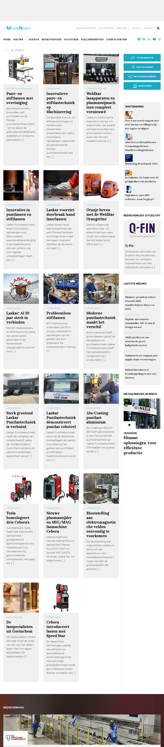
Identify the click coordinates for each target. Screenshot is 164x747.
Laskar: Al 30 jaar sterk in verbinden (17, 318)
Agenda (33, 39)
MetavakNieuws (96, 88)
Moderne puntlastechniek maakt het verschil (101, 320)
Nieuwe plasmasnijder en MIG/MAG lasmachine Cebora (59, 522)
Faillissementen (92, 39)
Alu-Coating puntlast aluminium (97, 418)
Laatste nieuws (135, 283)
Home (7, 39)
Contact (149, 28)
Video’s (136, 28)
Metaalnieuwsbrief (142, 76)
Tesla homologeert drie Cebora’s (18, 518)
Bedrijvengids (51, 39)
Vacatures (71, 39)
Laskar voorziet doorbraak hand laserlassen (60, 214)
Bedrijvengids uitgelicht (142, 215)
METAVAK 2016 (14, 617)
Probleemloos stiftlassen (58, 315)
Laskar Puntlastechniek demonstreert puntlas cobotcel (61, 420)
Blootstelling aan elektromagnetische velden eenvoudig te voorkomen (101, 524)
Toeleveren (132, 351)
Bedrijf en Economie (138, 292)
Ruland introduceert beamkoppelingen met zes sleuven (140, 373)
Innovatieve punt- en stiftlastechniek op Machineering (60, 102)
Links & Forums (116, 39)
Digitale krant (142, 67)
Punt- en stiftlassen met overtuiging (19, 98)
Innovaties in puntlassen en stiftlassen (18, 214)
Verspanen (132, 314)
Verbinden (53, 88)
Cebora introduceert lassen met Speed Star (57, 629)
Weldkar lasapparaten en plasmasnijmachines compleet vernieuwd (100, 102)
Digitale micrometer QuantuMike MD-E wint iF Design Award (140, 323)
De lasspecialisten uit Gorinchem (19, 627)
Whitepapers (134, 106)
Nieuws (18, 39)
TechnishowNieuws (18, 88)
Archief (121, 28)
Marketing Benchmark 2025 (141, 163)
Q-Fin (129, 245)
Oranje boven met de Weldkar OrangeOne (100, 214)
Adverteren (106, 28)
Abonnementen (86, 28)
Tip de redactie (142, 57)
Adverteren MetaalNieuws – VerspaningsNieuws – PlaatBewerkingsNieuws (141, 146)
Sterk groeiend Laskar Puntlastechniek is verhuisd (21, 420)
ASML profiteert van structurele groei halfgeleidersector (137, 341)
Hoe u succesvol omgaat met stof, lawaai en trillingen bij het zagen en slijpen (142, 124)
